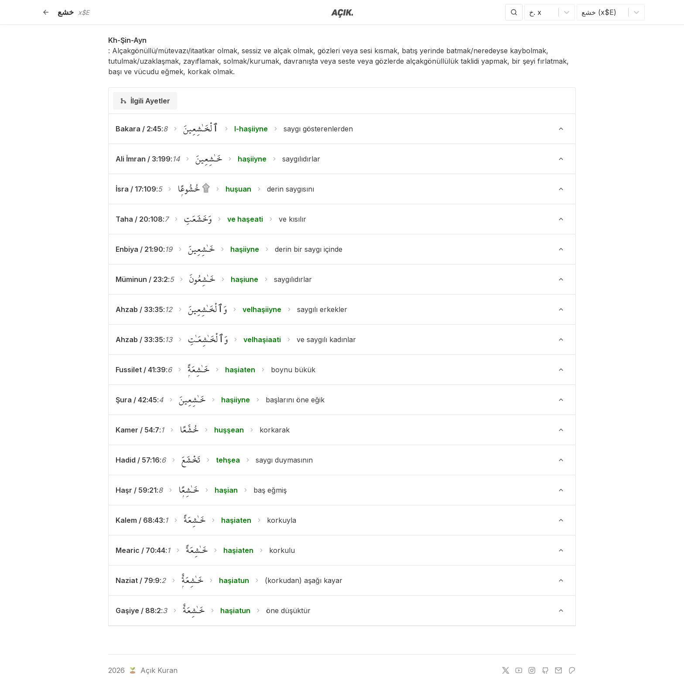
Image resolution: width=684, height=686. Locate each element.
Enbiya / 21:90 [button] (139, 249)
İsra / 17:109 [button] (136, 189)
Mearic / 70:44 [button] (140, 550)
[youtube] (519, 670)
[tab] (145, 101)
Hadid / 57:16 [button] (138, 460)
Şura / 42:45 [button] (136, 399)
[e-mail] (558, 670)
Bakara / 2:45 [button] (138, 128)
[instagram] (532, 670)
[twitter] (506, 670)
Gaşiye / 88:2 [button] (138, 610)
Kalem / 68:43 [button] (139, 520)
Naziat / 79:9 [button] (138, 580)
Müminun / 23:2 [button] (142, 279)
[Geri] (45, 12)
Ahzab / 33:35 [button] (139, 309)
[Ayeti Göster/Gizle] (561, 128)
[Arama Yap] (514, 12)
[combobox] (530, 12)
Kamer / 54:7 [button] (137, 429)
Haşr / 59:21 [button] (136, 490)
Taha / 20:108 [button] (139, 219)
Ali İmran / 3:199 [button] (143, 158)
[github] (545, 670)
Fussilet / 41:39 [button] (141, 369)
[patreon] (572, 670)
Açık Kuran (152, 670)
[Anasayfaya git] (342, 12)
